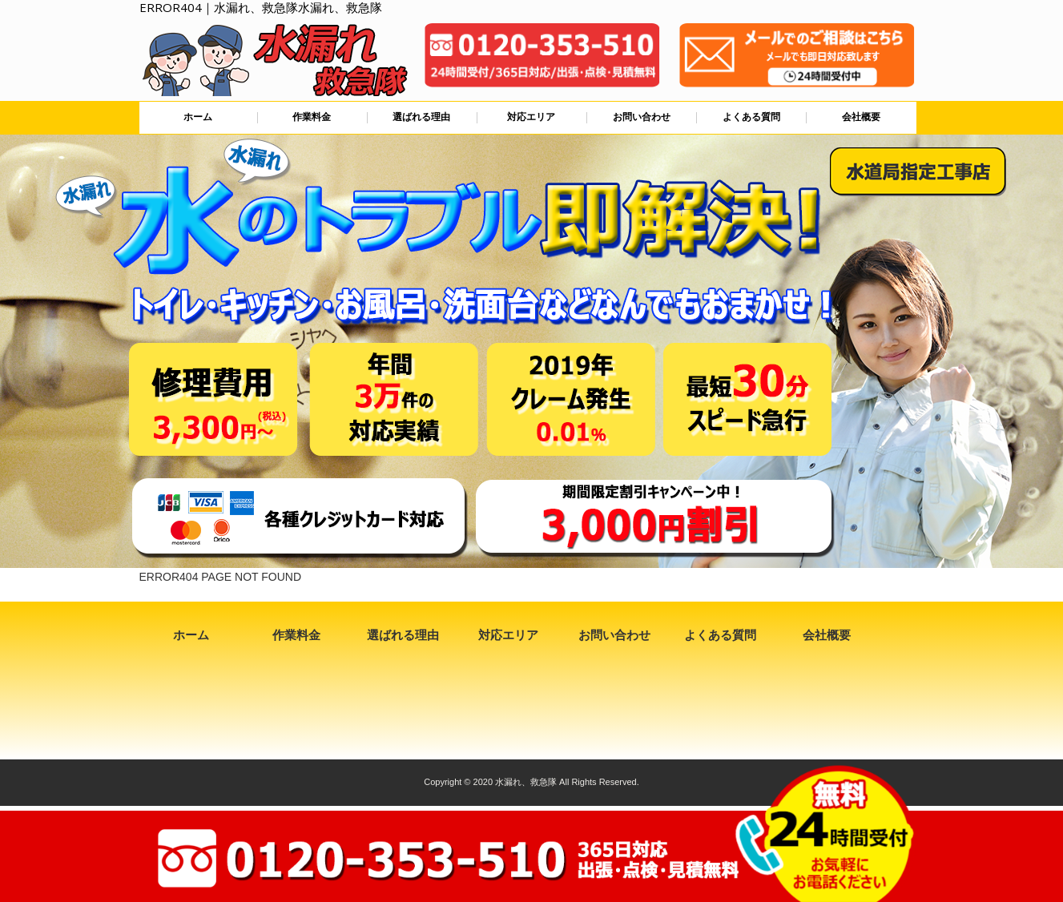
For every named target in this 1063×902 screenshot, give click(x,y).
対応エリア (531, 117)
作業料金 (311, 117)
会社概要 (861, 117)
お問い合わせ (641, 117)
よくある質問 (751, 117)
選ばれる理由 (421, 117)
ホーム (197, 117)
